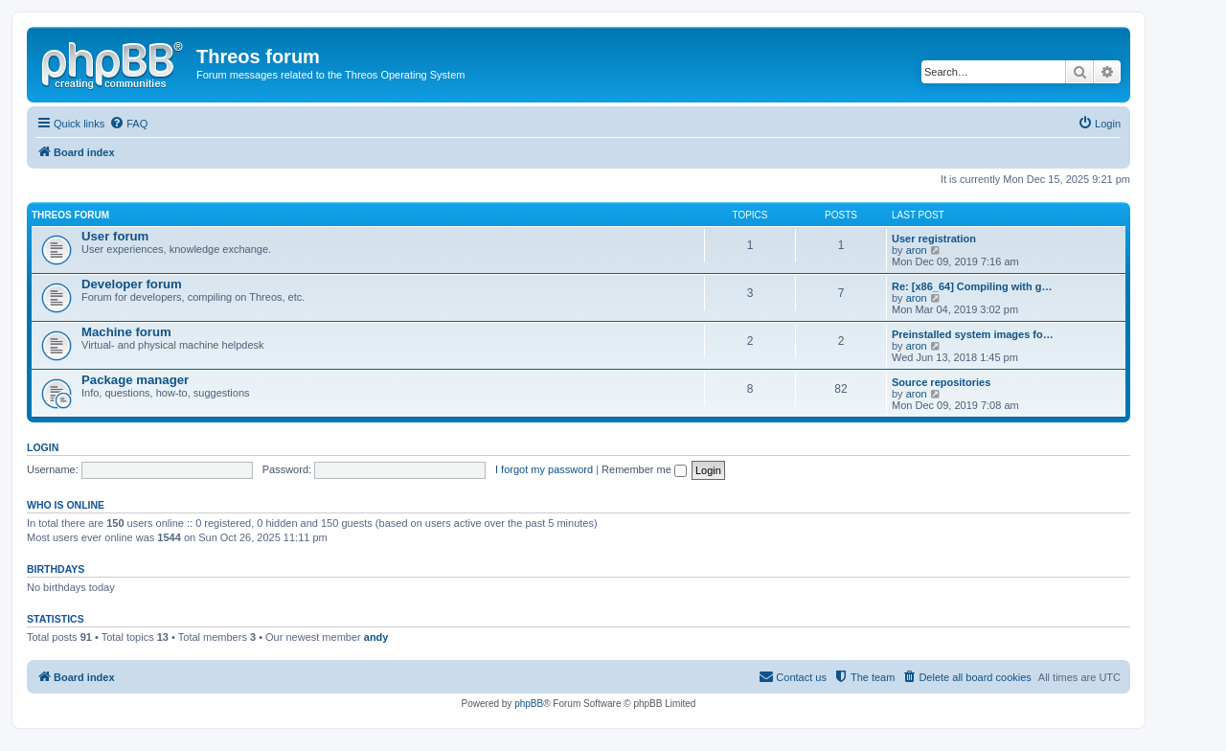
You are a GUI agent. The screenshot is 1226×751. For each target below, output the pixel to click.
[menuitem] (128, 123)
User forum (114, 236)
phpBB (528, 703)
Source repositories (941, 382)
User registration (934, 238)
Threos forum (70, 215)
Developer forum (131, 284)
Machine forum (126, 332)
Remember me (644, 469)
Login (42, 447)
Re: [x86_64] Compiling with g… (972, 286)
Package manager (135, 380)
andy (376, 637)
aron (916, 250)
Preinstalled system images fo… (973, 334)
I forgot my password (544, 469)
